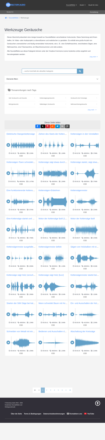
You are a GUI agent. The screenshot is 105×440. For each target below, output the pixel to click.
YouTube (90, 414)
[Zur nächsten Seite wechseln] (66, 390)
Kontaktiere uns (76, 414)
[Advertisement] (52, 370)
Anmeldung (94, 12)
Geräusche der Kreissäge (79, 98)
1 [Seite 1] (42, 390)
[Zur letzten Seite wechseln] (70, 390)
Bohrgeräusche (13, 104)
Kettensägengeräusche (47, 98)
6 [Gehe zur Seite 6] (62, 390)
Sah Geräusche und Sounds (18, 98)
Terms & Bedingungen (32, 414)
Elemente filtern (12, 79)
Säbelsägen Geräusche (47, 104)
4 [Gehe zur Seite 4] (54, 390)
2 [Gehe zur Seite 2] (46, 390)
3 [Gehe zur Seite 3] (50, 390)
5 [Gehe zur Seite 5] (58, 390)
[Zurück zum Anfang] (94, 405)
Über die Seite (16, 414)
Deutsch (9, 12)
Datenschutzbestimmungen (54, 414)
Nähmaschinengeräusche (79, 104)
